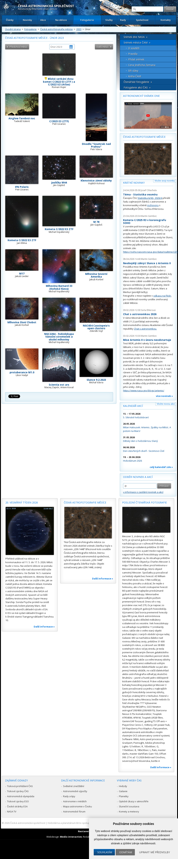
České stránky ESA (17, 806)
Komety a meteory (129, 811)
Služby (109, 20)
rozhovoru (153, 205)
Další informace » (44, 626)
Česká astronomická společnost (27, 823)
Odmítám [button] (125, 852)
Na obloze (61, 20)
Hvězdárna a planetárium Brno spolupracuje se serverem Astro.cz (84, 823)
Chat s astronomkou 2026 (139, 314)
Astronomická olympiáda (20, 796)
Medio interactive (71, 836)
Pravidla (132, 53)
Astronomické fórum (74, 811)
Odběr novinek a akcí (138, 477)
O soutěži (133, 48)
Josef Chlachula (149, 190)
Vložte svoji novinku (165, 180)
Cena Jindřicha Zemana (141, 65)
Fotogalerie (87, 20)
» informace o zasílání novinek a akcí (143, 492)
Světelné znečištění (73, 786)
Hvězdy (123, 786)
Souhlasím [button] (104, 852)
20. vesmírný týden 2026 (21, 502)
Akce (43, 20)
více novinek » (164, 396)
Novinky (27, 20)
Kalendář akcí (133, 406)
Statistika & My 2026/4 (150, 198)
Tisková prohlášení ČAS (20, 786)
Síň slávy (133, 70)
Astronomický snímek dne (141, 96)
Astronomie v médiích (75, 801)
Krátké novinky (134, 182)
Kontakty (166, 20)
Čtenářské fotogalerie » (138, 82)
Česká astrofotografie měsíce (56, 29)
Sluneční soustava (129, 806)
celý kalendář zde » (161, 467)
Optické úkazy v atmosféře (133, 801)
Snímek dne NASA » (135, 37)
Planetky (124, 796)
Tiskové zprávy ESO (18, 801)
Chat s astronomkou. (145, 328)
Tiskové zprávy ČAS (18, 791)
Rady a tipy (69, 796)
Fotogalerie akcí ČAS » (137, 87)
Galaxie (123, 791)
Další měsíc (103, 46)
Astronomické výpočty (75, 791)
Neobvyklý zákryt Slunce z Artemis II (147, 263)
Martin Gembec (149, 216)
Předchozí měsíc (18, 46)
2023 (78, 29)
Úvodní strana (13, 29)
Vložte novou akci (166, 403)
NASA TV (11, 811)
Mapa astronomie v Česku (77, 806)
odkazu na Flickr (162, 295)
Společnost (142, 20)
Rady (123, 20)
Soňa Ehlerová (148, 310)
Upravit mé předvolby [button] (154, 852)
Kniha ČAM (134, 76)
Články (10, 20)
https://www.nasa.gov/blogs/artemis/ (143, 390)
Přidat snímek (136, 59)
